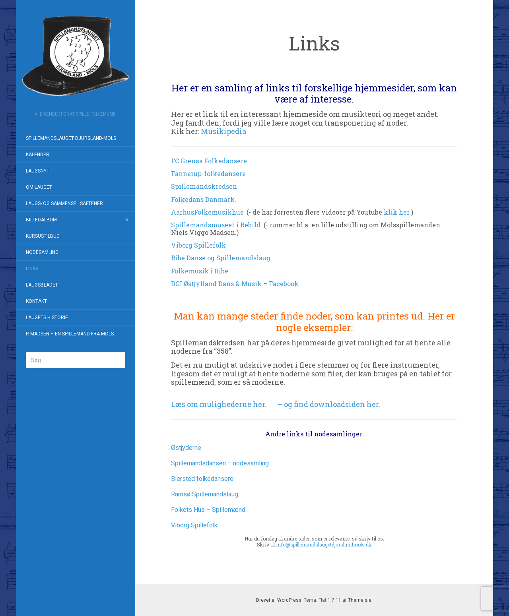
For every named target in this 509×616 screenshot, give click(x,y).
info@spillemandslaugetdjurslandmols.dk (323, 544)
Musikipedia (223, 131)
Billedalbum (41, 220)
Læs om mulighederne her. (218, 404)
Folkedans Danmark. (203, 199)
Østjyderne (186, 447)
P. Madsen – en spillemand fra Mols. (70, 334)
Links (32, 268)
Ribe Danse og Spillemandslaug (220, 258)
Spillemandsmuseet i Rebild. (216, 225)
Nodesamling (42, 252)
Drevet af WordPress (278, 600)
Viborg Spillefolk (198, 245)
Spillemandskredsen (205, 186)
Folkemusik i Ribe (199, 271)
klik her (397, 212)
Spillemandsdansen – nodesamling (220, 463)
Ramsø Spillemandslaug (204, 494)
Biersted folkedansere (202, 478)
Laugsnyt (37, 171)
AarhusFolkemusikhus (207, 212)
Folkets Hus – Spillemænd (208, 509)
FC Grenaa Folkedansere (209, 161)
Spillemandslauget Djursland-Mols (71, 138)
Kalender (37, 154)
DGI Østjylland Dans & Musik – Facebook (235, 283)
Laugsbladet (42, 285)
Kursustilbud (43, 236)
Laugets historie (47, 317)
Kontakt (36, 301)
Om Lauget (39, 187)
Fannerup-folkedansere (208, 173)
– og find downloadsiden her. (329, 404)
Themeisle (359, 600)
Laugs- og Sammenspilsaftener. (65, 203)
